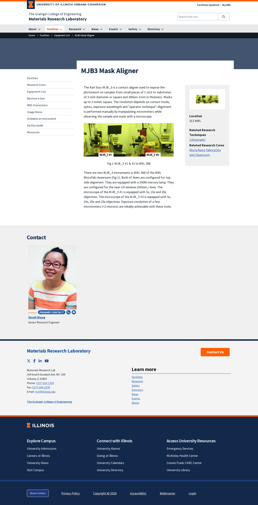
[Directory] (156, 29)
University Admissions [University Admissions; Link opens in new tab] (41, 448)
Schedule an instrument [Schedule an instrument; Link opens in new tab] (41, 118)
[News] (97, 29)
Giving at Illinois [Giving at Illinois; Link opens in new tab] (107, 456)
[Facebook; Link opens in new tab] (34, 361)
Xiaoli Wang (36, 317)
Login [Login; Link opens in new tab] (192, 493)
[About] (34, 29)
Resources (33, 132)
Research (137, 381)
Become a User (36, 98)
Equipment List (62, 35)
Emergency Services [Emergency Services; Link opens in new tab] (180, 448)
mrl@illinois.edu (45, 391)
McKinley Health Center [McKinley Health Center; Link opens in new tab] (182, 456)
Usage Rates (34, 112)
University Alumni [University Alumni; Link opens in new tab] (108, 448)
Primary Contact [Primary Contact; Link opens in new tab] (51, 312)
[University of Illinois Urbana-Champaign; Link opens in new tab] (66, 5)
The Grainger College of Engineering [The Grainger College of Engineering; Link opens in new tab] (55, 14)
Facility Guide (35, 125)
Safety (136, 385)
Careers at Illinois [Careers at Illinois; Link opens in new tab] (38, 456)
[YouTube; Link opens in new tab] (47, 361)
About (135, 403)
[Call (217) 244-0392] (68, 312)
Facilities (44, 35)
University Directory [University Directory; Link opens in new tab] (110, 470)
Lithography (197, 140)
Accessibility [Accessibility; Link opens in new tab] (138, 493)
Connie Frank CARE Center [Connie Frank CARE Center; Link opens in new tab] (184, 463)
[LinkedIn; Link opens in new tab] (40, 361)
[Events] (115, 29)
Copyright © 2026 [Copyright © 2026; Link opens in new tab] (105, 493)
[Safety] (135, 29)
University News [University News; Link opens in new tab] (38, 463)
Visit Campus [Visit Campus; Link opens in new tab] (35, 470)
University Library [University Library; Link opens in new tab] (178, 470)
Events (136, 398)
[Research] (77, 29)
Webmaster (167, 493)
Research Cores (36, 85)
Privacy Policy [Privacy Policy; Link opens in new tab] (70, 493)
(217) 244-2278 (41, 387)
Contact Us (215, 352)
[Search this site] (198, 16)
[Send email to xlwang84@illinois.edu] (74, 312)
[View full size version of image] (129, 140)
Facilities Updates (208, 5)
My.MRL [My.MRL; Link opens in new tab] (226, 5)
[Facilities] (54, 29)
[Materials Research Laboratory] (58, 19)
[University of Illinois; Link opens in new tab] (40, 425)
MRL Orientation (37, 105)
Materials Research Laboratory (59, 351)
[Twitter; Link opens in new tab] (28, 361)
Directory (137, 390)
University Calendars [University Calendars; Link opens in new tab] (110, 463)
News (135, 394)
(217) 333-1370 (45, 383)
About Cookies (38, 493)
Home (32, 35)
